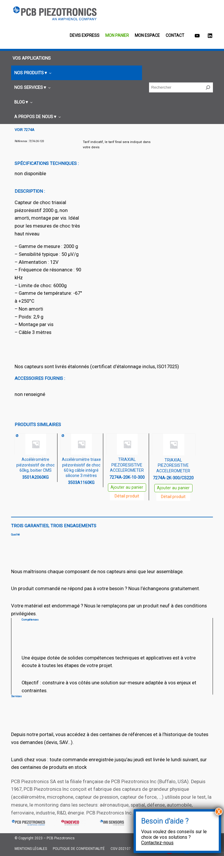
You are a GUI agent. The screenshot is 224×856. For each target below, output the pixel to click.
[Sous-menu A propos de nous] (37, 116)
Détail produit (127, 496)
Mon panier (117, 35)
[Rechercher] (208, 87)
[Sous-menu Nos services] (32, 87)
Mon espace (147, 35)
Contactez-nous (157, 842)
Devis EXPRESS (84, 35)
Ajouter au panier (127, 487)
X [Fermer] (219, 811)
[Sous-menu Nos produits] (32, 72)
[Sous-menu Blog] (23, 102)
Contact (175, 35)
